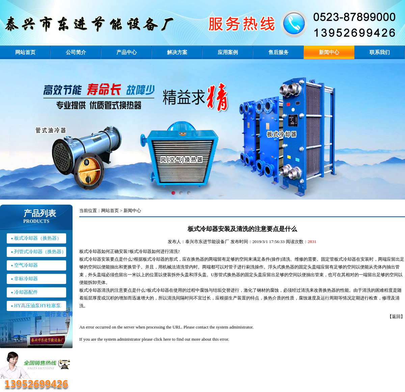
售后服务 (278, 52)
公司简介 (76, 52)
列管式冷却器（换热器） (40, 251)
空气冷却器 (26, 265)
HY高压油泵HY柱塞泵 (37, 305)
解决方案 (177, 52)
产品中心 (126, 52)
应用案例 (228, 52)
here (167, 339)
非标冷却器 (26, 278)
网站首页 (25, 52)
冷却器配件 (26, 292)
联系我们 (380, 52)
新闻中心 (329, 52)
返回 (396, 316)
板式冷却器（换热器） (37, 238)
